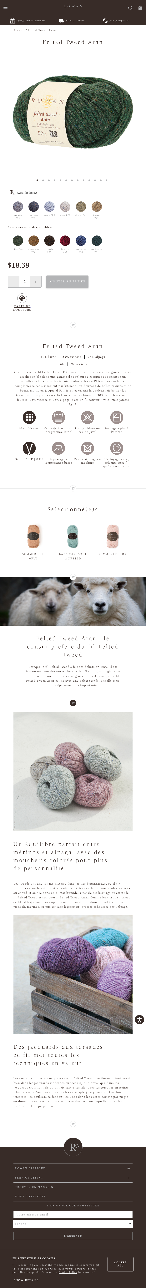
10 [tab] (90, 181)
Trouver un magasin (34, 1187)
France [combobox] (21, 1223)
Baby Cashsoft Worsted (73, 556)
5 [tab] (61, 181)
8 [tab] (79, 181)
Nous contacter (30, 1196)
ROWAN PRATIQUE (30, 1168)
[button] (13, 281)
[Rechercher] (130, 8)
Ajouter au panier (67, 281)
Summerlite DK (112, 554)
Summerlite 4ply (33, 556)
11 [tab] (96, 181)
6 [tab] (67, 181)
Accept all (120, 1264)
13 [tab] (108, 181)
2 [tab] (44, 181)
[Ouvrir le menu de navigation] (5, 8)
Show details (26, 1280)
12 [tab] (102, 181)
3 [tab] (50, 181)
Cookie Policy (68, 1272)
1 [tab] (38, 181)
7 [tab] (73, 181)
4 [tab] (56, 181)
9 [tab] (85, 181)
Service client (29, 1177)
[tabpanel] (73, 111)
